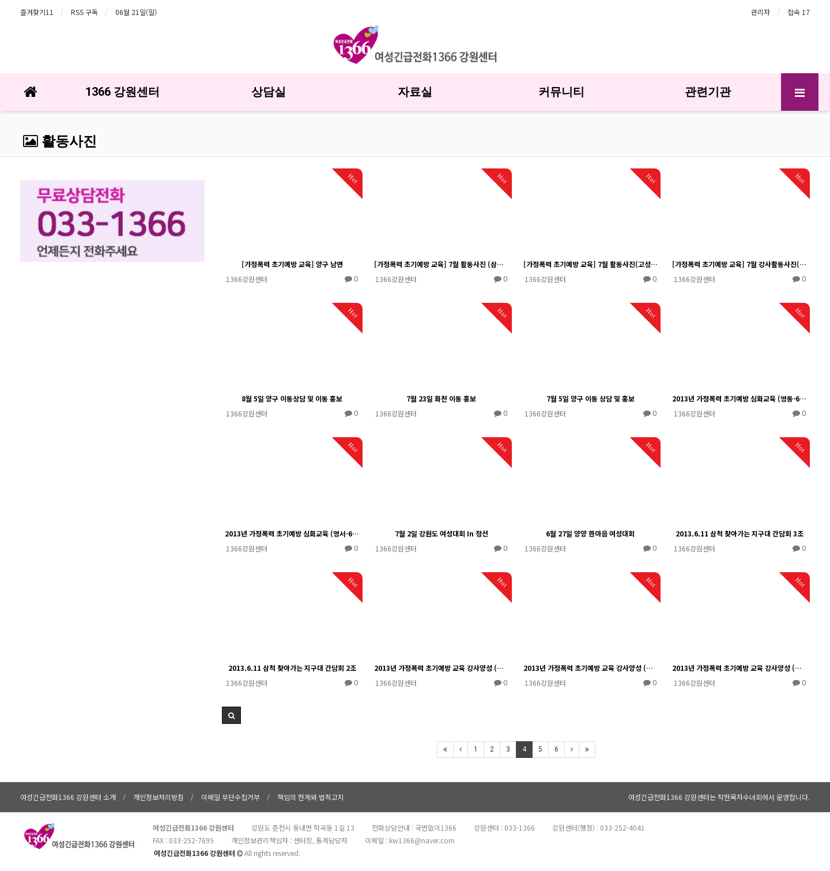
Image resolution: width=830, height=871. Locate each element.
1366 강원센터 (122, 92)
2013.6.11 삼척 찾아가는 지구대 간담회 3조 (739, 533)
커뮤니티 (561, 92)
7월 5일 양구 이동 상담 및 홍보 (590, 398)
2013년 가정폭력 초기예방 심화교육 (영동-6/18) (739, 398)
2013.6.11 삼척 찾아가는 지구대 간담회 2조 (292, 668)
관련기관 (708, 92)
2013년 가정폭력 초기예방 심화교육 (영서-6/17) (292, 533)
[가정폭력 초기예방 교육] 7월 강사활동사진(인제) (739, 264)
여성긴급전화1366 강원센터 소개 (68, 797)
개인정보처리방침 (158, 797)
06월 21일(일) (136, 12)
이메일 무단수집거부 (230, 797)
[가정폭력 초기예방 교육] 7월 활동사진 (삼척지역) (441, 264)
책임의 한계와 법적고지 (310, 797)
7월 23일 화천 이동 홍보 (441, 398)
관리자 (760, 12)
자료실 (415, 92)
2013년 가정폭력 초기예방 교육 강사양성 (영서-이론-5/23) (739, 668)
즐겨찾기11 (37, 12)
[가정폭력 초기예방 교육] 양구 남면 (292, 264)
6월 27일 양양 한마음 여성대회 (590, 533)
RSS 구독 (84, 12)
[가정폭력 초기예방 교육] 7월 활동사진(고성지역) (590, 264)
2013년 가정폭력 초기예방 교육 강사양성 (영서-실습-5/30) (441, 668)
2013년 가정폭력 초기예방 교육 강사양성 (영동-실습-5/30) (590, 668)
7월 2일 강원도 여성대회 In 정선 (441, 533)
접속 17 (798, 12)
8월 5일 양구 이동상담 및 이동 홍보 (292, 398)
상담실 (268, 92)
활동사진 (60, 141)
